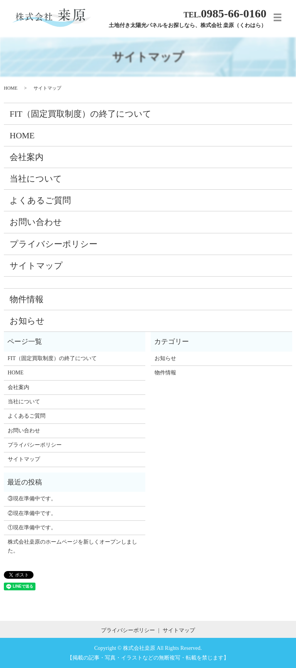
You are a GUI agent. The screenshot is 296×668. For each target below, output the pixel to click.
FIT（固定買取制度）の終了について (80, 114)
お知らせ (27, 321)
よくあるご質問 (40, 200)
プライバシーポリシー (54, 244)
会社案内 (27, 157)
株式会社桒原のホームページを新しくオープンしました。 (72, 546)
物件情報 (27, 299)
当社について (36, 179)
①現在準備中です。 (32, 527)
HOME (10, 88)
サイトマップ (36, 265)
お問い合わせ (36, 222)
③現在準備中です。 (32, 498)
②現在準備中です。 (32, 513)
